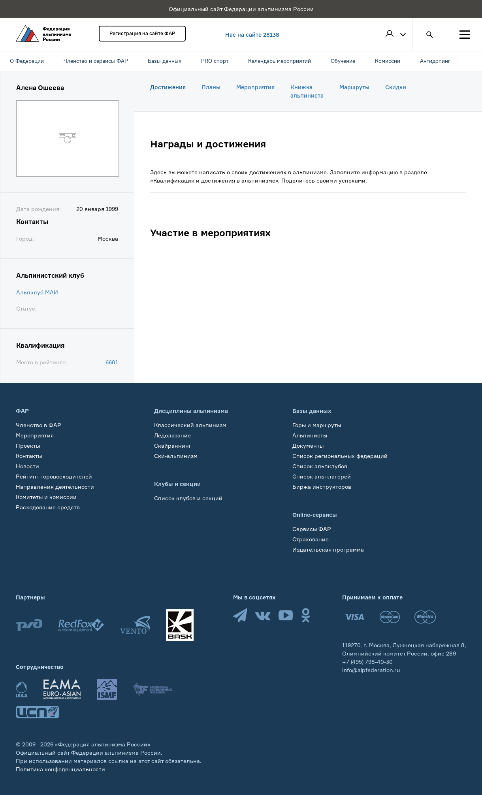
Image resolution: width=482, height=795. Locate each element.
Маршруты (354, 87)
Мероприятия (255, 87)
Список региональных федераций (340, 455)
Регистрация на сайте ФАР (142, 33)
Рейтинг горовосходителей (54, 476)
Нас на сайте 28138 (252, 34)
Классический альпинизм (190, 425)
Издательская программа (328, 549)
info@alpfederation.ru (371, 670)
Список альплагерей (321, 476)
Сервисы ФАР (311, 529)
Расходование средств (48, 507)
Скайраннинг (173, 445)
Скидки (395, 87)
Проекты (28, 445)
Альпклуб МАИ (37, 292)
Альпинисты (309, 435)
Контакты (29, 455)
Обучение (29, 517)
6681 (111, 362)
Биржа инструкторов (321, 486)
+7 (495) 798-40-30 (367, 661)
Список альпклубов (319, 466)
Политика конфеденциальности (60, 769)
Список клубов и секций (188, 498)
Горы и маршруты (316, 425)
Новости (27, 466)
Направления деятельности (55, 486)
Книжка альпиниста (307, 91)
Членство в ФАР (38, 425)
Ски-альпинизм (176, 455)
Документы (308, 445)
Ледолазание (172, 435)
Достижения (168, 87)
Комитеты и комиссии (46, 497)
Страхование (310, 539)
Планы (210, 87)
